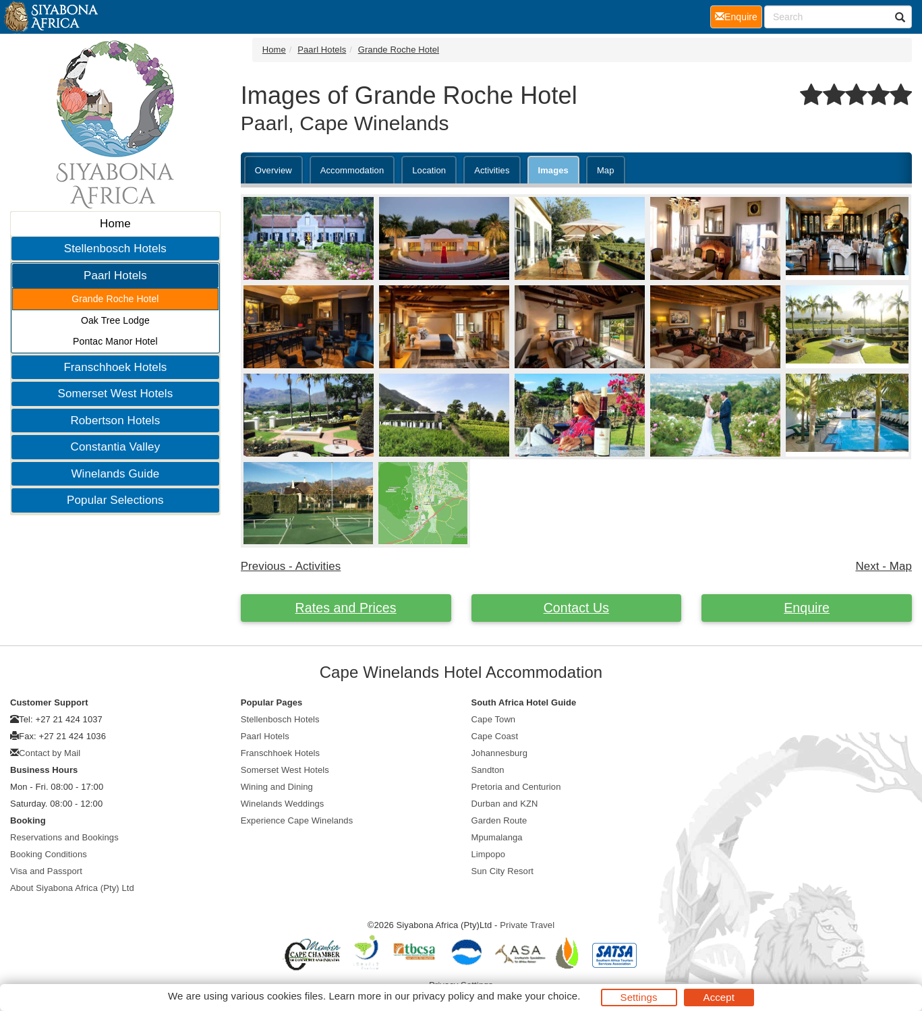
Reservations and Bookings (64, 837)
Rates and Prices (346, 607)
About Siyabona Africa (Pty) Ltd (72, 888)
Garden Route (499, 820)
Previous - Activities (291, 566)
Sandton (488, 770)
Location (429, 170)
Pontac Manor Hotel (115, 341)
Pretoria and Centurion (516, 787)
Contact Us (576, 607)
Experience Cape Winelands (297, 820)
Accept (718, 997)
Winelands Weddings (282, 804)
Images (553, 170)
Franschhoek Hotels (115, 367)
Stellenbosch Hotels (115, 248)
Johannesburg (499, 753)
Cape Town (493, 719)
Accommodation (352, 170)
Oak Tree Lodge (115, 320)
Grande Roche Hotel (115, 298)
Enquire (807, 607)
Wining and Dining (277, 787)
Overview (273, 170)
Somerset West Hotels (115, 393)
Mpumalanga (497, 837)
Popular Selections (115, 500)
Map (605, 170)
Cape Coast (495, 736)
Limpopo (488, 854)
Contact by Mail (49, 753)
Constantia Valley (116, 446)
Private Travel (527, 925)
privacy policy (443, 996)
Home (115, 223)
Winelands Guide (115, 473)
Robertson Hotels (115, 420)
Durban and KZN (504, 804)
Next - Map (883, 566)
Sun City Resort (502, 871)
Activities (491, 170)
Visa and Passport (46, 871)
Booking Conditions (48, 854)
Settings (639, 997)
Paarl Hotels (115, 275)
